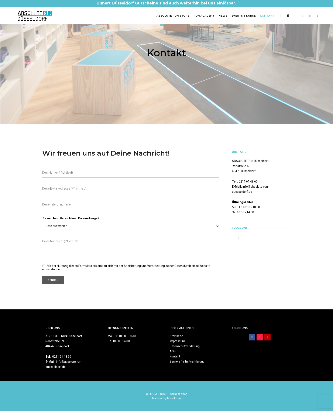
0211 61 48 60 (248, 181)
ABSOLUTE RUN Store (173, 15)
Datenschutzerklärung (185, 346)
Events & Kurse (243, 15)
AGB (173, 351)
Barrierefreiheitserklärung (187, 361)
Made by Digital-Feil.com (166, 398)
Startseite (176, 336)
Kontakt (267, 15)
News (223, 15)
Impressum (177, 341)
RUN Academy (203, 15)
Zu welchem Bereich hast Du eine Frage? (70, 218)
